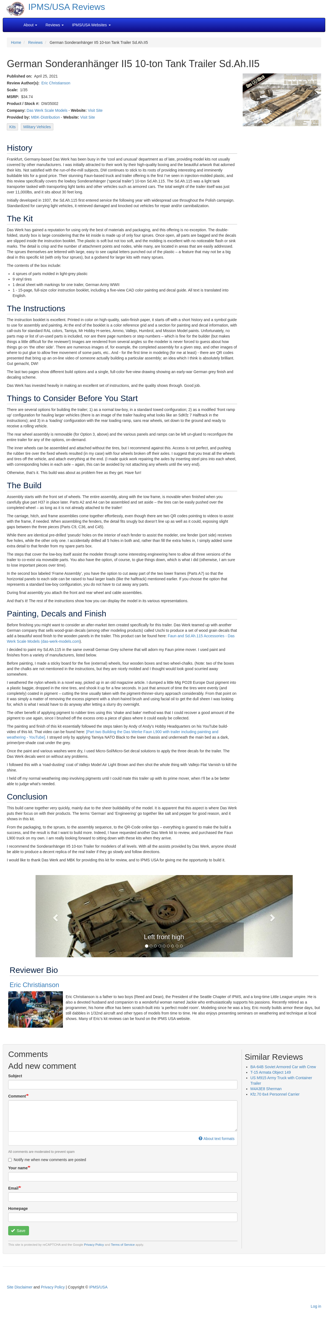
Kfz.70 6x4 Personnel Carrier (275, 1094)
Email (13, 1188)
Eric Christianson (55, 83)
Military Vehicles (37, 127)
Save (18, 1230)
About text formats (216, 1138)
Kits (12, 127)
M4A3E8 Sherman (265, 1089)
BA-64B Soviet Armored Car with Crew (283, 1067)
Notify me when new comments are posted (47, 1160)
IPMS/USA (98, 1287)
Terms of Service (123, 1244)
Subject (15, 1076)
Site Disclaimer (19, 1287)
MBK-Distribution (45, 117)
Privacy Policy (94, 1244)
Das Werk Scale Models (47, 110)
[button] (55, 916)
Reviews (35, 42)
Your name (18, 1168)
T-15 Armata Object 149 (270, 1072)
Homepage (18, 1208)
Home (16, 42)
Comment (17, 1096)
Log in (316, 1306)
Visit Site (95, 110)
